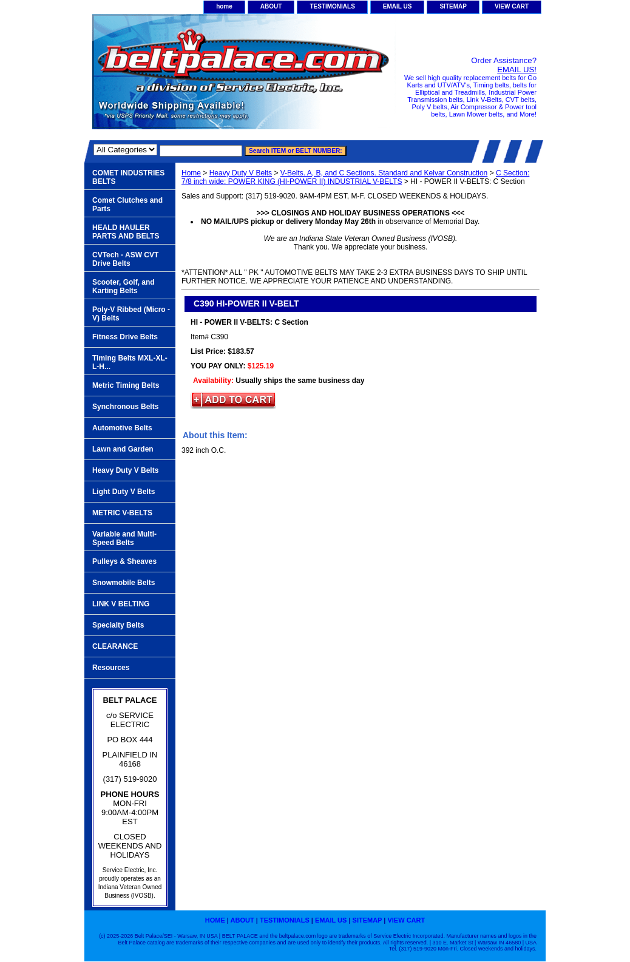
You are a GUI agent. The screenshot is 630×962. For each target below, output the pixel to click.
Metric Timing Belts (125, 385)
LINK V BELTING (120, 604)
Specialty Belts (118, 625)
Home (191, 173)
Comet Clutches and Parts (127, 204)
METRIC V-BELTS (122, 513)
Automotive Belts (122, 428)
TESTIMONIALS (332, 6)
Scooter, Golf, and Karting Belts (123, 286)
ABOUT (271, 6)
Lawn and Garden (123, 449)
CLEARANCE (115, 646)
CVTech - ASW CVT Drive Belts (125, 259)
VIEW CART (512, 6)
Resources (110, 667)
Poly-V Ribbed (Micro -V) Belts (131, 313)
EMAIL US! (517, 69)
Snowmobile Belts (123, 582)
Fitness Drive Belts (125, 337)
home (224, 6)
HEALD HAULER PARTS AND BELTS (125, 231)
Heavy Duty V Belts (240, 173)
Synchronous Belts (125, 406)
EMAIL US (397, 6)
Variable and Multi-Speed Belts (124, 538)
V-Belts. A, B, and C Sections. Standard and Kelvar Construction (384, 173)
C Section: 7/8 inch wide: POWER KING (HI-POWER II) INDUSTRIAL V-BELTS (355, 177)
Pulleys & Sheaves (124, 561)
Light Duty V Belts (123, 491)
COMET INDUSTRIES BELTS (128, 177)
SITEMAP (452, 6)
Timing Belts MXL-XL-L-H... (130, 362)
